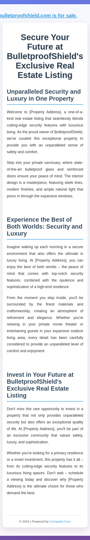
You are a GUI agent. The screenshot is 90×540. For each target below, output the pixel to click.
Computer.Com (60, 521)
